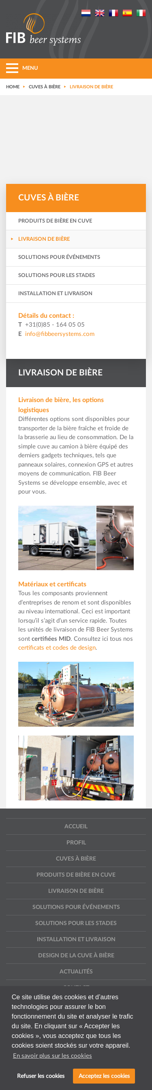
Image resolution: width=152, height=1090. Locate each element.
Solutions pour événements (59, 257)
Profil (76, 843)
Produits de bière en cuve (55, 221)
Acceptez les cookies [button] (104, 1076)
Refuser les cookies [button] (40, 1076)
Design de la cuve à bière (76, 956)
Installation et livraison (55, 293)
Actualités (76, 972)
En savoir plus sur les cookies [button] (52, 1056)
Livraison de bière (44, 239)
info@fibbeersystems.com (59, 334)
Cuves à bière (76, 859)
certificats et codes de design (57, 648)
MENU (22, 68)
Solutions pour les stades (56, 275)
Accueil (76, 826)
